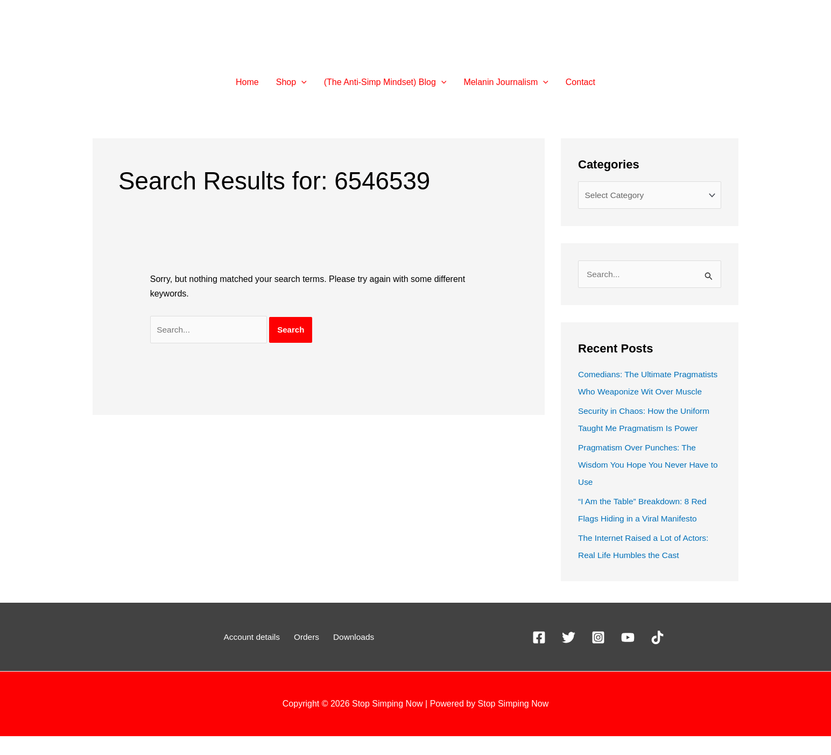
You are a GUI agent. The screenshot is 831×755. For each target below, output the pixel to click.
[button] (301, 82)
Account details (256, 655)
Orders (307, 655)
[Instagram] (598, 656)
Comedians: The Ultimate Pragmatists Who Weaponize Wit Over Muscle (641, 393)
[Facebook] (539, 656)
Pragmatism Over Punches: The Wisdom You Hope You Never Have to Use (646, 483)
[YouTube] (628, 656)
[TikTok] (657, 656)
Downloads (349, 655)
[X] (568, 656)
